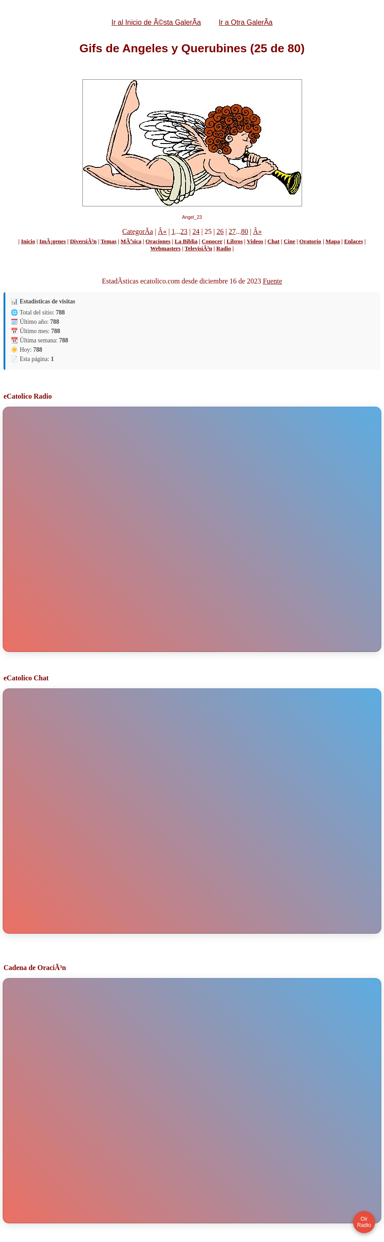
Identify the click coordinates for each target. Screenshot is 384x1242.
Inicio (28, 241)
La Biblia (186, 241)
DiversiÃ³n (83, 241)
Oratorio (310, 241)
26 (220, 231)
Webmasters (165, 248)
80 (244, 231)
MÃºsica (130, 241)
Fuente (272, 281)
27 (232, 231)
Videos (255, 241)
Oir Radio (364, 1222)
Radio (223, 248)
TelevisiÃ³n (198, 248)
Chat (273, 241)
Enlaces (353, 241)
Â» (257, 231)
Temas (108, 241)
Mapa (333, 241)
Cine (289, 241)
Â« (162, 231)
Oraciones (158, 241)
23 (183, 231)
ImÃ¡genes (52, 241)
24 (196, 231)
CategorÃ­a (137, 231)
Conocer (212, 241)
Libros (234, 241)
